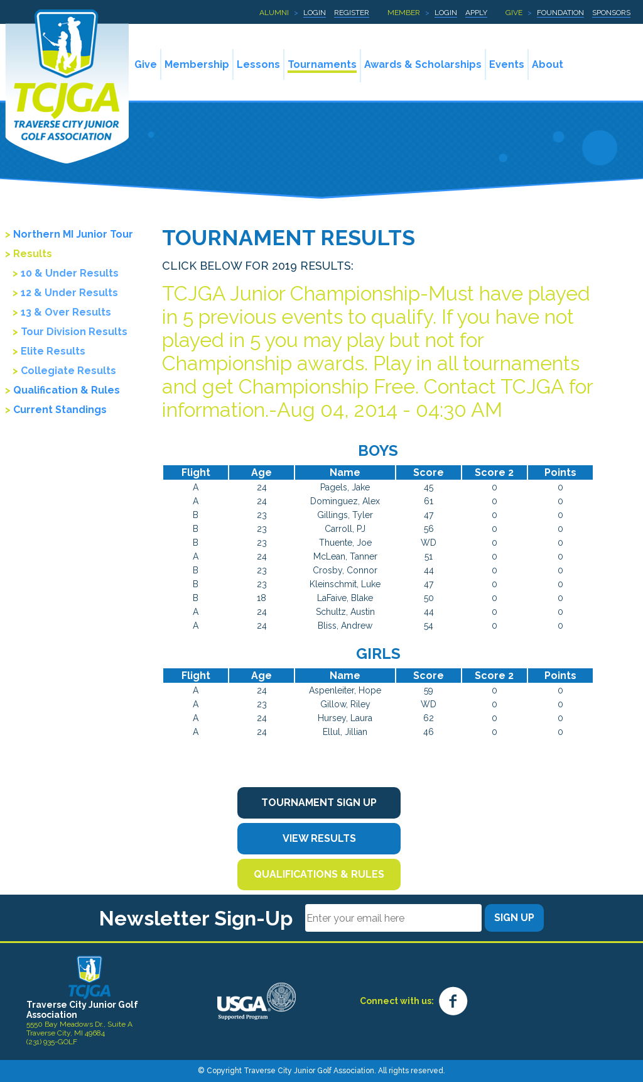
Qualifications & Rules (319, 874)
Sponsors (611, 12)
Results (32, 254)
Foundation (560, 12)
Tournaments (322, 64)
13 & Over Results (66, 312)
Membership (197, 64)
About (547, 64)
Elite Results (53, 351)
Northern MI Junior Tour (73, 234)
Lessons (258, 64)
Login (314, 12)
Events (506, 64)
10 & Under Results (70, 273)
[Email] (393, 918)
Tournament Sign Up (319, 803)
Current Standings (60, 410)
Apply (476, 12)
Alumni (274, 12)
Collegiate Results (68, 371)
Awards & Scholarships (423, 64)
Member (403, 12)
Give (513, 12)
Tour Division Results (74, 332)
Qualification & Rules (66, 390)
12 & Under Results (69, 293)
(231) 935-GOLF (51, 1041)
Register (351, 12)
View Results (319, 838)
